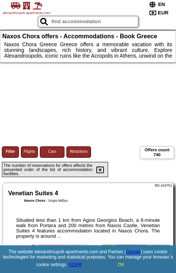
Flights (29, 151)
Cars (52, 151)
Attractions (79, 151)
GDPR (75, 264)
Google (133, 251)
